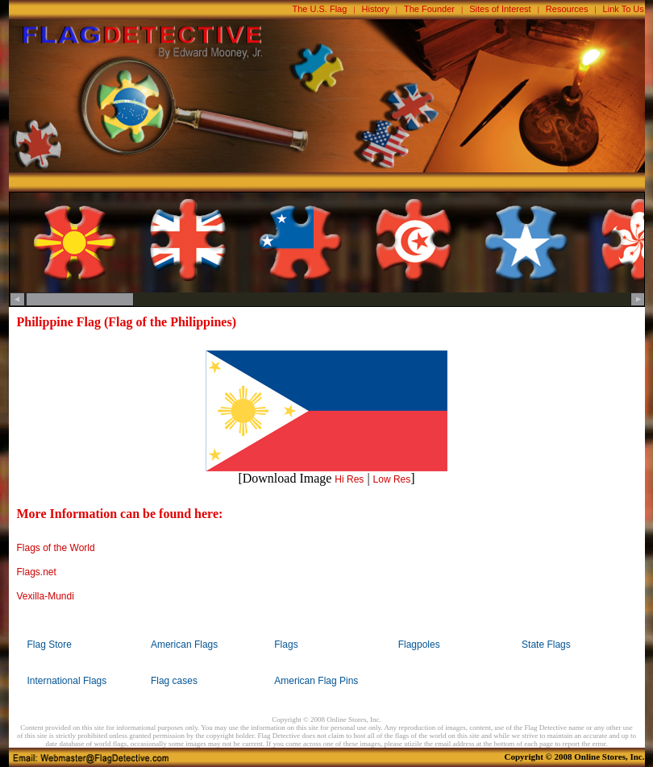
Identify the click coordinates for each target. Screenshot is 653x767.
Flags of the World (56, 547)
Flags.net (36, 572)
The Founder (429, 9)
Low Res (392, 479)
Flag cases (174, 680)
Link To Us (623, 9)
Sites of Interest (499, 9)
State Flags (546, 644)
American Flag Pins (316, 680)
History (375, 9)
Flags (285, 644)
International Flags (67, 680)
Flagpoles (419, 644)
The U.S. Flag (320, 9)
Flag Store (49, 644)
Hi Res (349, 479)
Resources (567, 9)
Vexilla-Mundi (45, 596)
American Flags (184, 644)
